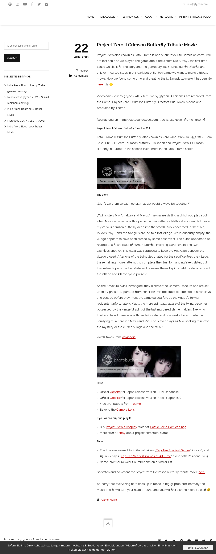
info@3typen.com (195, 4)
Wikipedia (129, 337)
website (115, 392)
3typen (84, 70)
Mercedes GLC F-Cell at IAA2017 (26, 120)
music (113, 499)
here (100, 84)
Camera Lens (125, 409)
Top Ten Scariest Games (173, 450)
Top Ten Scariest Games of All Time (146, 456)
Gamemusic (81, 75)
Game (105, 499)
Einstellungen (197, 547)
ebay (122, 433)
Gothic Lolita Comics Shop (168, 427)
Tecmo (136, 403)
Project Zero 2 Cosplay (121, 427)
